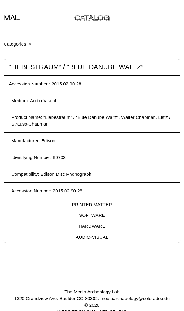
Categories (15, 44)
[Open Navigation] (174, 18)
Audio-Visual (92, 237)
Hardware (92, 226)
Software (92, 215)
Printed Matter (92, 204)
